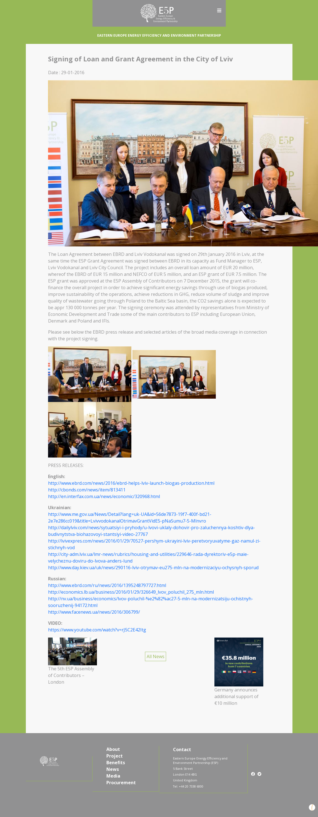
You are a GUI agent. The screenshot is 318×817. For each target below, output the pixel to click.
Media (113, 776)
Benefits (115, 762)
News (112, 769)
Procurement (121, 782)
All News (155, 656)
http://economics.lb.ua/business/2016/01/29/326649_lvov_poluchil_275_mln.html (131, 592)
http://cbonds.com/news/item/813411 (87, 490)
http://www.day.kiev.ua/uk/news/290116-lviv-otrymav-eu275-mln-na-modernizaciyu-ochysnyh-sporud (153, 567)
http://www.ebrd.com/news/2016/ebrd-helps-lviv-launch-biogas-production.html (131, 483)
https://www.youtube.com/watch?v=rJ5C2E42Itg (97, 630)
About (113, 749)
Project (114, 756)
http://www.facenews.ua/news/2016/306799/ (94, 612)
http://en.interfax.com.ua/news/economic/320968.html (104, 496)
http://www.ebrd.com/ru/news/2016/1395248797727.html (107, 585)
